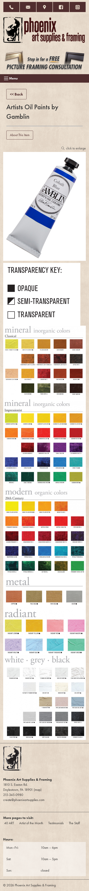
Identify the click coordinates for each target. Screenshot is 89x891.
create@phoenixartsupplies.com (23, 800)
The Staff (74, 823)
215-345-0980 (13, 795)
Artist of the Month (31, 823)
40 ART (9, 823)
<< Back (16, 94)
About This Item (20, 135)
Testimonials (56, 823)
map (37, 789)
